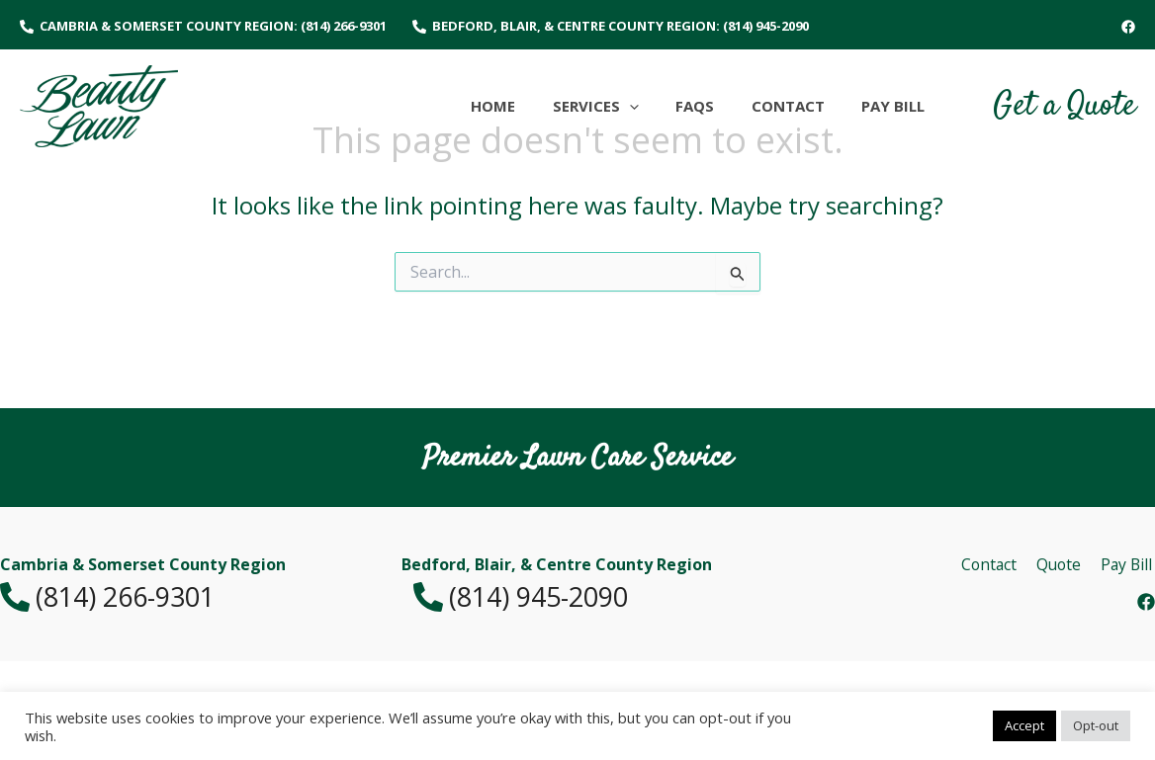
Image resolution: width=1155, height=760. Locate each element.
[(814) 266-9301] (176, 597)
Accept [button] (1024, 725)
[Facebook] (1128, 27)
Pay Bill (1128, 564)
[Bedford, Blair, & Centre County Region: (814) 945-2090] (611, 27)
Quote (1062, 564)
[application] (655, 105)
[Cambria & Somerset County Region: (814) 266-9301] (203, 27)
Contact (994, 564)
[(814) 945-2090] (577, 597)
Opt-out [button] (1095, 725)
